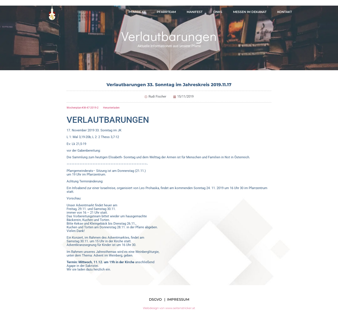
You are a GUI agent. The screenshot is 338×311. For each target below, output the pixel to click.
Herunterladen (111, 107)
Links (217, 12)
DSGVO (155, 299)
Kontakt (284, 12)
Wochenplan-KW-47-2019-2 (83, 107)
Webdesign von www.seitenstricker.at (169, 308)
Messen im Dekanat (249, 12)
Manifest (194, 12)
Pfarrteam (166, 12)
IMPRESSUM (178, 299)
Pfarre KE (137, 12)
